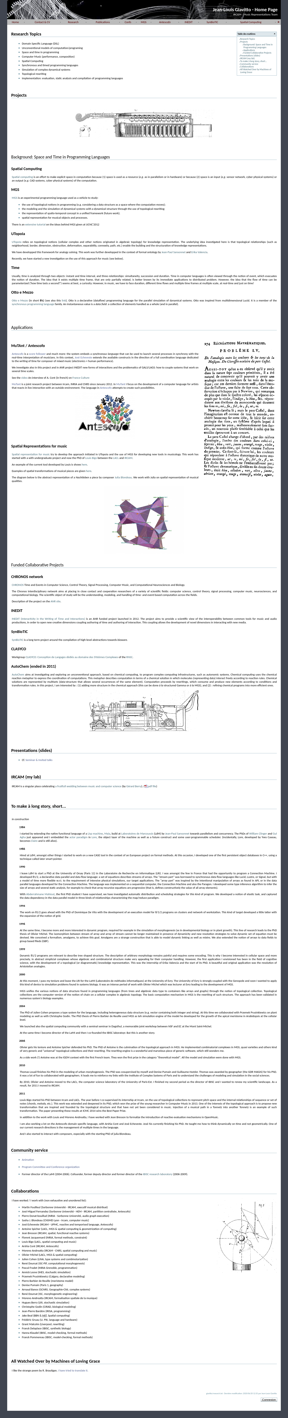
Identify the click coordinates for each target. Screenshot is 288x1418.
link (64, 300)
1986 (22, 849)
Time (15, 267)
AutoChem (18, 674)
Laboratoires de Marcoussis (137, 833)
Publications (103, 22)
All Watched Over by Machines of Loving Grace (255, 71)
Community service (249, 64)
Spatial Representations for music (39, 446)
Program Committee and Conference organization (50, 1167)
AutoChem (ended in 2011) (33, 666)
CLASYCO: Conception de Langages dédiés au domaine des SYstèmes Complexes (72, 657)
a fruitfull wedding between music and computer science (88, 786)
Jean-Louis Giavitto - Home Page (245, 10)
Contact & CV (42, 22)
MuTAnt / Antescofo (28, 345)
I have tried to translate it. (73, 1370)
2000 (22, 974)
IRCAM (237, 14)
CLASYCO (18, 648)
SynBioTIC (212, 22)
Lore (94, 837)
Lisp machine (95, 833)
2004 (22, 1006)
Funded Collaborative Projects (257, 52)
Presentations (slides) (250, 55)
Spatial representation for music (31, 454)
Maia (107, 833)
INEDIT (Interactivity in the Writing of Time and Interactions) (48, 619)
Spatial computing (22, 177)
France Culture (80, 377)
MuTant (16, 384)
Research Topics (247, 39)
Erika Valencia (199, 252)
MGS (143, 22)
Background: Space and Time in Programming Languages (258, 46)
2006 (22, 1041)
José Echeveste (83, 357)
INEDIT (188, 22)
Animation (28, 1159)
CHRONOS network (27, 576)
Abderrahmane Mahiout (40, 894)
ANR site (55, 601)
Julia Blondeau (123, 477)
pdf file (152, 786)
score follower (37, 354)
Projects (244, 41)
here (84, 464)
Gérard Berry (133, 786)
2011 (22, 1093)
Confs (128, 22)
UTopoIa (18, 233)
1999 (22, 949)
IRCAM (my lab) (247, 58)
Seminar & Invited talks (38, 760)
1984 (22, 827)
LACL (116, 458)
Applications (249, 50)
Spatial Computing (250, 22)
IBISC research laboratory (157, 1174)
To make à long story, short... (253, 61)
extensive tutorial (35, 224)
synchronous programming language (33, 304)
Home (15, 22)
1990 (22, 866)
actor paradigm (78, 837)
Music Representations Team (260, 14)
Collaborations (247, 66)
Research (73, 22)
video (24, 377)
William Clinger (258, 833)
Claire (34, 841)
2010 (22, 1065)
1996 (22, 924)
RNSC (129, 657)
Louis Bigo (91, 458)
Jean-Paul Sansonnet (174, 252)
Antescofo (17, 354)
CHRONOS (18, 585)
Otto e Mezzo (22, 292)
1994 (22, 906)
